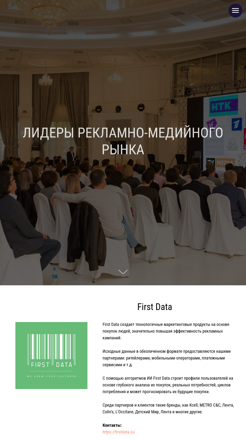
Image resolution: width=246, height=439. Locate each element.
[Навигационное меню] (235, 10)
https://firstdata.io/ (119, 431)
